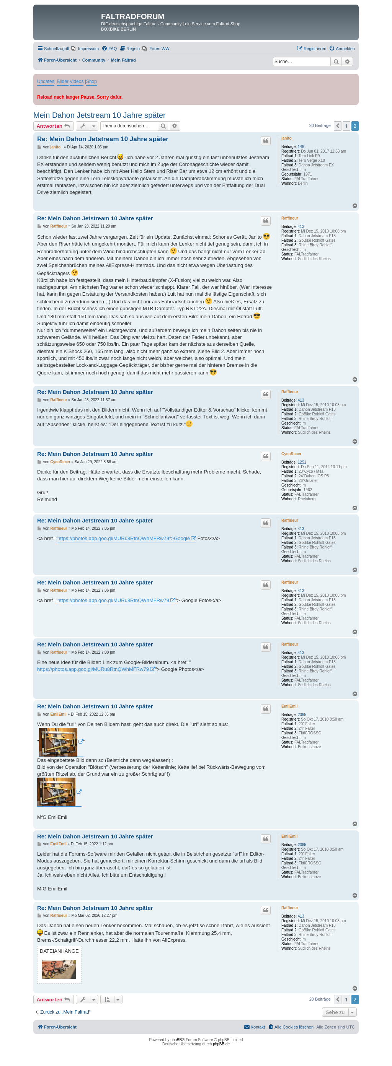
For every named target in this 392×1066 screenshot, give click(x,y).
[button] (337, 125)
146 (301, 147)
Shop (91, 81)
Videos (76, 81)
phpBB (176, 1040)
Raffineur (289, 218)
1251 (302, 462)
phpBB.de (221, 1044)
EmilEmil (289, 706)
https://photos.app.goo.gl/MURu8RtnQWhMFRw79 (113, 600)
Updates (45, 81)
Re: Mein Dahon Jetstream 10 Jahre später (102, 139)
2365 (302, 715)
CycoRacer (291, 454)
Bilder (63, 81)
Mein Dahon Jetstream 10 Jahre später (99, 115)
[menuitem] (85, 48)
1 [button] (346, 125)
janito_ (287, 138)
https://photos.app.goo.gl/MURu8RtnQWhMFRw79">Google (123, 538)
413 (301, 227)
